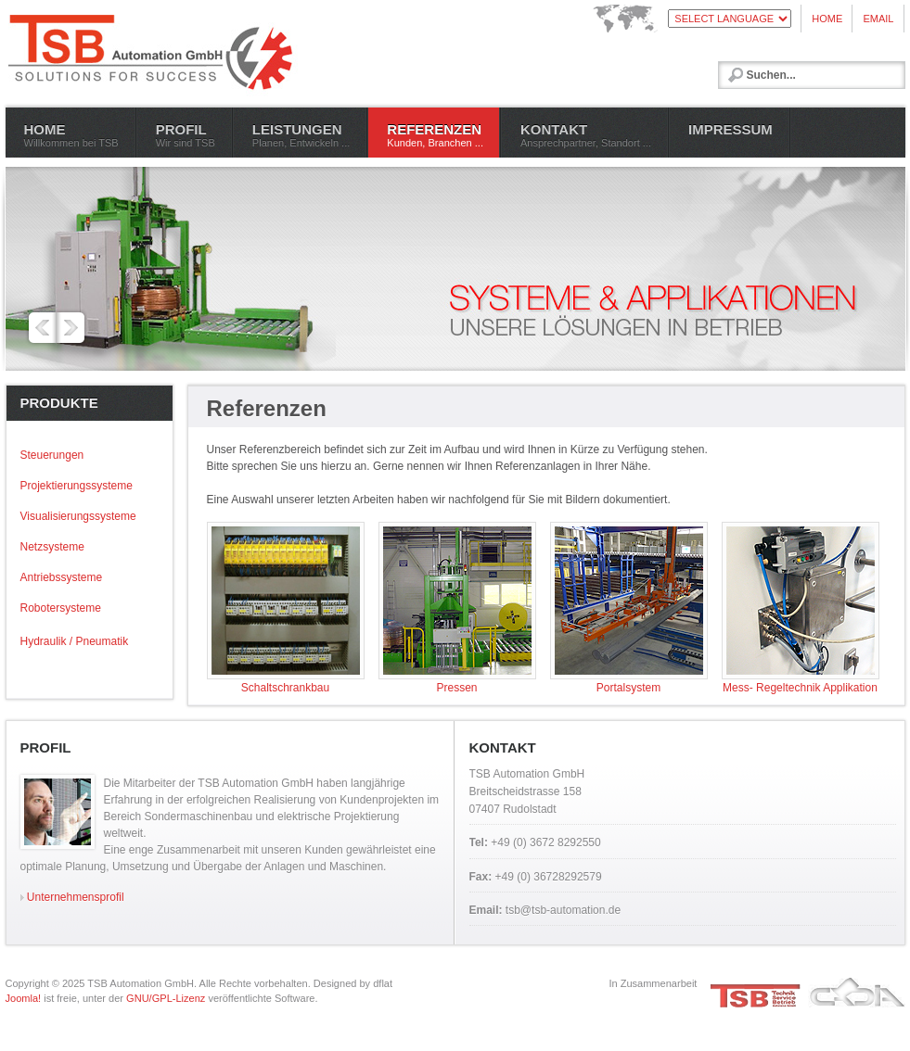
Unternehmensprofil (72, 897)
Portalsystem (629, 681)
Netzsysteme (52, 546)
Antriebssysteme (61, 577)
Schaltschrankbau (286, 681)
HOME (827, 18)
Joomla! (24, 998)
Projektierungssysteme (76, 485)
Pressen (457, 681)
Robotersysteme (60, 607)
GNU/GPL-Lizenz (165, 998)
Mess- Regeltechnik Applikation (800, 681)
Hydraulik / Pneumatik (74, 641)
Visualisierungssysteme (78, 516)
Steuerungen (52, 455)
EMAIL (878, 18)
